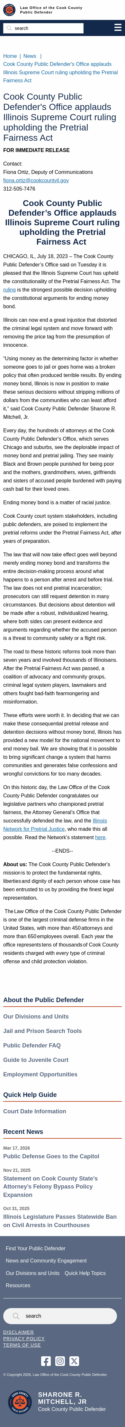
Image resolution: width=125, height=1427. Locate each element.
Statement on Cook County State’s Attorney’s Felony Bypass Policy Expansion (50, 1186)
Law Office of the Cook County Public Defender (51, 10)
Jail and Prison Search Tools (42, 1031)
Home (10, 56)
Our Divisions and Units (36, 1016)
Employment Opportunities (40, 1074)
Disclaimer (18, 1332)
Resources (18, 1285)
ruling (9, 289)
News (29, 56)
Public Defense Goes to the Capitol (51, 1156)
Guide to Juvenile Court (35, 1060)
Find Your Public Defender (36, 1248)
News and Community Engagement (46, 1260)
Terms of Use (22, 1345)
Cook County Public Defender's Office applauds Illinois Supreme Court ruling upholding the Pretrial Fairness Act (60, 72)
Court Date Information (34, 1111)
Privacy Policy (24, 1338)
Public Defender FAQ (32, 1045)
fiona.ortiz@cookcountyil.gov (36, 180)
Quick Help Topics (85, 1273)
